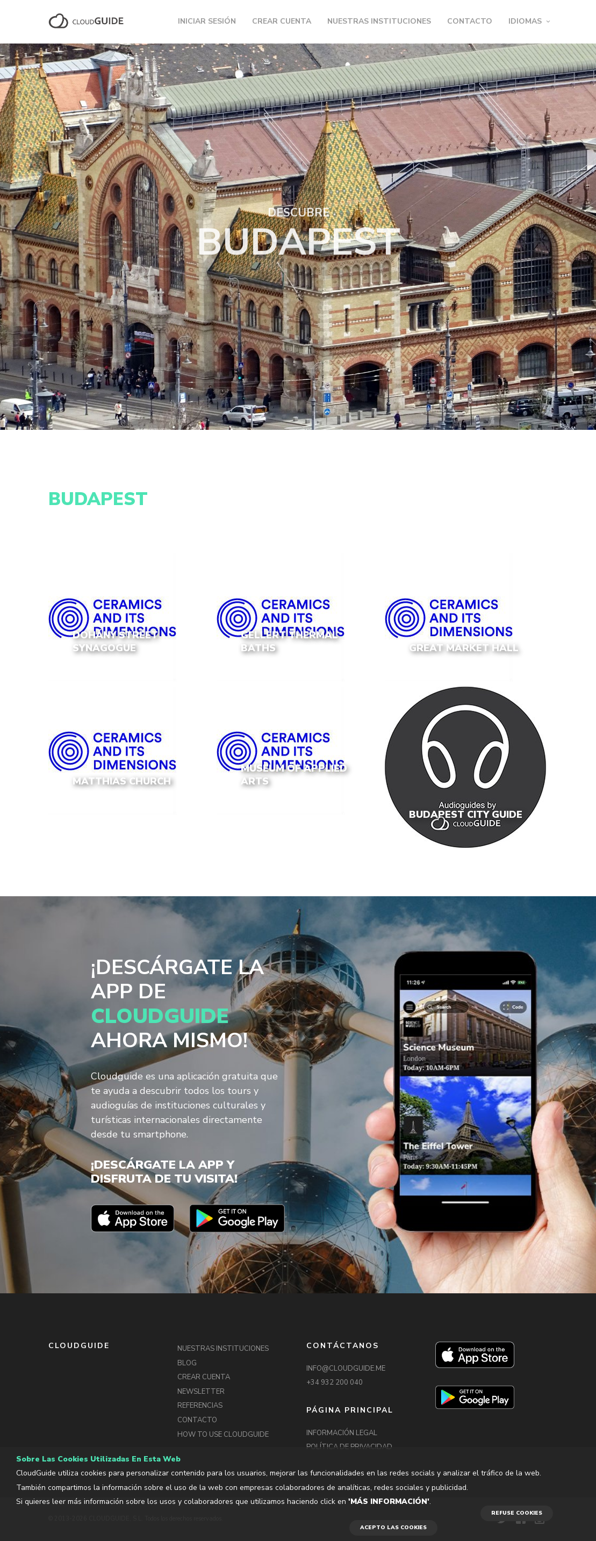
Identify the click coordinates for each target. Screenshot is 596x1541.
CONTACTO (469, 21)
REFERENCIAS (199, 1405)
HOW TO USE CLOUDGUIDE (223, 1434)
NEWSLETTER (201, 1391)
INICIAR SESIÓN (207, 21)
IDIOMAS (525, 21)
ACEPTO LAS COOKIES (393, 1527)
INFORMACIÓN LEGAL (341, 1433)
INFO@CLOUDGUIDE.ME (345, 1368)
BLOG (187, 1363)
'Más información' (388, 1501)
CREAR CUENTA (281, 21)
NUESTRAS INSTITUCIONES (379, 21)
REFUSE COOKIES (516, 1513)
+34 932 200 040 (334, 1382)
